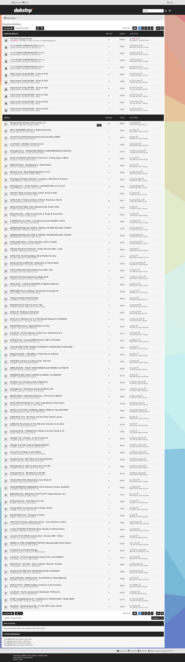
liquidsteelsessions (18, 412)
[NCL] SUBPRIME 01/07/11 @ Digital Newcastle (30, 130)
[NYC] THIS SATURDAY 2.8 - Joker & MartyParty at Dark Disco (37, 403)
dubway (15, 40)
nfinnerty (15, 531)
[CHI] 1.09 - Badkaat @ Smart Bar (24, 312)
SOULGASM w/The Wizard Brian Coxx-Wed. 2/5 (30, 480)
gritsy (14, 328)
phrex (14, 139)
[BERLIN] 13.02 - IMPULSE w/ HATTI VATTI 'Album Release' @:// (38, 494)
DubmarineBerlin (18, 265)
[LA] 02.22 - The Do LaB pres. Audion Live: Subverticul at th (36, 333)
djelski (14, 510)
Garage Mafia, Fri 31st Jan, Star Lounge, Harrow (31, 508)
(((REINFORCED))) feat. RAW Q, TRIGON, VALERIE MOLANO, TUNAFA (40, 228)
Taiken (14, 216)
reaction (134, 529)
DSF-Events (16, 47)
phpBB (23, 655)
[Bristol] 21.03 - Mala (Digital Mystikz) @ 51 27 (30, 172)
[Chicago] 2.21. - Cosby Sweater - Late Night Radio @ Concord (37, 186)
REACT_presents (18, 153)
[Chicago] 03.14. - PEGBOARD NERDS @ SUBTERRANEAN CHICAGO (40, 151)
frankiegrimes (16, 573)
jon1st (14, 538)
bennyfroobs (16, 244)
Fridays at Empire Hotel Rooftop (24, 298)
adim (14, 433)
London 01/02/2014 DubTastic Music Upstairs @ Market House (37, 529)
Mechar (14, 251)
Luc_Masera (16, 293)
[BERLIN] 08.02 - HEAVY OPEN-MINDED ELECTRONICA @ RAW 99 (39, 368)
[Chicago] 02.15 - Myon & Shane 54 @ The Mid (30, 466)
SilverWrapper (17, 181)
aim (13, 132)
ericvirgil (15, 300)
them (14, 419)
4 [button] (148, 28)
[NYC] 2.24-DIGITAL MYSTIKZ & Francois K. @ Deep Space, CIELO (39, 158)
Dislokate (15, 342)
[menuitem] (25, 2)
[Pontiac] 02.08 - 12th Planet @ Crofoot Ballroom (31, 459)
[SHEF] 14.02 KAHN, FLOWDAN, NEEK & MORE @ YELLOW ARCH (39, 410)
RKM (14, 209)
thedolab (15, 335)
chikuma (15, 125)
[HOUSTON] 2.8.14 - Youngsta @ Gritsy (27, 515)
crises (14, 258)
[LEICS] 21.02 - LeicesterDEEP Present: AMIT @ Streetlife (35, 340)
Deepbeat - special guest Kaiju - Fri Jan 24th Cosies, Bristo (36, 606)
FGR (13, 426)
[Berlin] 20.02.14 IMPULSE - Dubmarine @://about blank (34, 263)
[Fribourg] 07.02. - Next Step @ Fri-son (27, 501)
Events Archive (11, 24)
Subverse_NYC (17, 321)
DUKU (14, 356)
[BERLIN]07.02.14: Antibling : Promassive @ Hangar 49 (34, 291)
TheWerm (15, 587)
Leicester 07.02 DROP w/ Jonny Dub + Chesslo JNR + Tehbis (36, 536)
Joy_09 (134, 291)
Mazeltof (27, 657)
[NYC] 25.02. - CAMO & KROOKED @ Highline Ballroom (34, 284)
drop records (16, 398)
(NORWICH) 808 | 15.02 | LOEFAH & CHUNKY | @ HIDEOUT (36, 375)
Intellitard (15, 489)
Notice (14, 349)
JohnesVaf (135, 305)
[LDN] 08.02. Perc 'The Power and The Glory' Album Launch (36, 417)
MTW (14, 377)
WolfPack (15, 314)
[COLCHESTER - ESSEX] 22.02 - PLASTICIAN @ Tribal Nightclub (38, 578)
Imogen (134, 130)
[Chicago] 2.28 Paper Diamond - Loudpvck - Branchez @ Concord (39, 179)
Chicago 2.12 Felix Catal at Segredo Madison (29, 445)
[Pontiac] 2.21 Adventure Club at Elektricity (29, 382)
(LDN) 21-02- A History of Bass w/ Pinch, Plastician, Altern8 (36, 200)
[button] (134, 28)
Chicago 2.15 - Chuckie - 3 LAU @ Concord (29, 438)
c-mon (14, 167)
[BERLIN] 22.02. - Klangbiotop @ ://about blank (30, 165)
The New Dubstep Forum (21, 39)
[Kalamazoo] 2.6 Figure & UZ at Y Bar (26, 305)
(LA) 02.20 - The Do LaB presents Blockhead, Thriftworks (35, 592)
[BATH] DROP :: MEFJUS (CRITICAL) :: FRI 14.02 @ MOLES (36, 396)
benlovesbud (16, 174)
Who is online (9, 623)
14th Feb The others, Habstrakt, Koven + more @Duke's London (38, 522)
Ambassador (16, 566)
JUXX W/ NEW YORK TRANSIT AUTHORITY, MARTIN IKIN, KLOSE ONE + (42, 347)
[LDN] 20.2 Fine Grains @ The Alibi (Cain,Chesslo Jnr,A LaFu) (37, 424)
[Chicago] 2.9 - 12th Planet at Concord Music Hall (31, 389)
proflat (19, 657)
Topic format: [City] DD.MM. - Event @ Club (29, 74)
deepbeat (15, 608)
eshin (14, 286)
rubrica (14, 160)
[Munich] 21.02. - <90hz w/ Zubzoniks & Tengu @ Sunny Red (36, 214)
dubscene (135, 284)
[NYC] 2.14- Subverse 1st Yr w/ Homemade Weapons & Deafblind (38, 319)
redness (15, 195)
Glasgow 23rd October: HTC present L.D (27, 123)
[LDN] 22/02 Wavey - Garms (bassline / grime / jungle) (33, 242)
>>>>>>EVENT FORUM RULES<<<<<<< (27, 46)
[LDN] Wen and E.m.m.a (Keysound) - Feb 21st (30, 361)
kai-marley (15, 146)
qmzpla (14, 363)
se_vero (15, 545)
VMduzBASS (16, 230)
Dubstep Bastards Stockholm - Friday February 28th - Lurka (36, 249)
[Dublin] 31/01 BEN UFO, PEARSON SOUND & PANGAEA (35, 571)
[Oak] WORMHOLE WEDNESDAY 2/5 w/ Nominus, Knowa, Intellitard (39, 487)
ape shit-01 (16, 524)
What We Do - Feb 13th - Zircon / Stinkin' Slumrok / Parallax (36, 564)
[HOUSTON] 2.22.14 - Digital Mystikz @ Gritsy (30, 326)
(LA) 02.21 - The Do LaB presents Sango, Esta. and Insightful (36, 557)
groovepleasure (17, 202)
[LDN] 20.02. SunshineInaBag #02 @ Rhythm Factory (33, 256)
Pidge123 (15, 223)
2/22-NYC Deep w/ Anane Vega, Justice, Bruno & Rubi (33, 193)
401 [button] (158, 28)
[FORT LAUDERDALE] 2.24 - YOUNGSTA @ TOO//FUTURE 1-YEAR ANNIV (42, 599)
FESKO (14, 580)
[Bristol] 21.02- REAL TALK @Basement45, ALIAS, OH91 (34, 207)
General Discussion (49, 40)
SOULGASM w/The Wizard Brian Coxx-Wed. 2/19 (31, 270)
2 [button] (142, 28)
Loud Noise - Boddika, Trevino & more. (27, 144)
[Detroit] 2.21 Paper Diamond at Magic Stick (29, 277)
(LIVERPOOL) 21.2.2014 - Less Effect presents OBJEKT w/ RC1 (37, 221)
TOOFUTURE (17, 601)
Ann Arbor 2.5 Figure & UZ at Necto (25, 452)
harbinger (135, 123)
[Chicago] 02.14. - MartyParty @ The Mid (27, 473)
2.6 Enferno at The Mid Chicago (24, 550)
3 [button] (145, 28)
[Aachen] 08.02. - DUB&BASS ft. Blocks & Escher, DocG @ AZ (37, 431)
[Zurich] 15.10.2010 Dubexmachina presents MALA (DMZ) (35, 137)
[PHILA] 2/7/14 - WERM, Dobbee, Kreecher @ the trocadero (36, 585)
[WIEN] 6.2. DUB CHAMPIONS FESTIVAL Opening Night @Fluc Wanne (40, 543)
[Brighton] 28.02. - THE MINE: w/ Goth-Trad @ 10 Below (34, 354)
